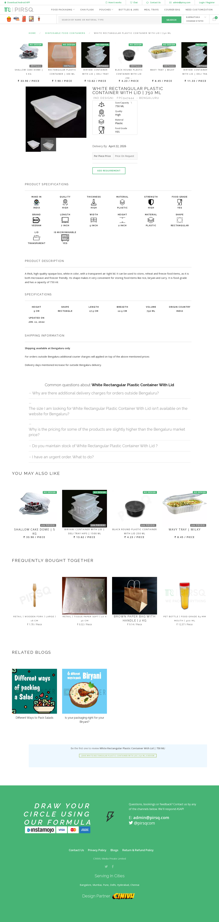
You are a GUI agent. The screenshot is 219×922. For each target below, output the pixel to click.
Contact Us (153, 2)
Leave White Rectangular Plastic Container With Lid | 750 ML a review (117, 756)
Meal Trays (151, 10)
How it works (113, 2)
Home (32, 33)
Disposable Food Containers (65, 33)
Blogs (114, 850)
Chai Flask (87, 10)
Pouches (105, 10)
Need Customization (199, 10)
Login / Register (207, 2)
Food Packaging (61, 10)
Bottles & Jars (129, 10)
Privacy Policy (97, 850)
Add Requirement (109, 171)
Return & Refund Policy (138, 850)
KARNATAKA (195, 19)
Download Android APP (17, 2)
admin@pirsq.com (179, 2)
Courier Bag (172, 10)
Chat (134, 2)
